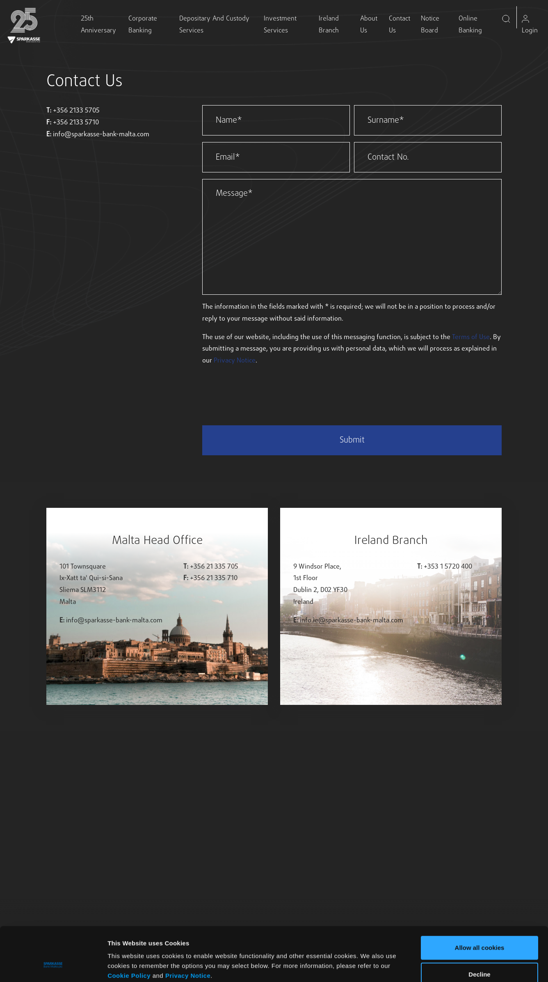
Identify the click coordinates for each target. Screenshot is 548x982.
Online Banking (470, 25)
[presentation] (264, 390)
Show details (427, 965)
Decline (479, 928)
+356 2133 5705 (76, 111)
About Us (368, 25)
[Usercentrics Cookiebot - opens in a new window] (53, 966)
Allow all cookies (480, 900)
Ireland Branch (329, 25)
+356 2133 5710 (76, 123)
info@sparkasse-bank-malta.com (101, 135)
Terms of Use (471, 337)
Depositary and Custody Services (214, 25)
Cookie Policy (129, 928)
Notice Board (430, 25)
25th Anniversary (98, 25)
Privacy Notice (187, 928)
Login (530, 25)
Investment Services (280, 25)
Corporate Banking (142, 25)
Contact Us (399, 25)
